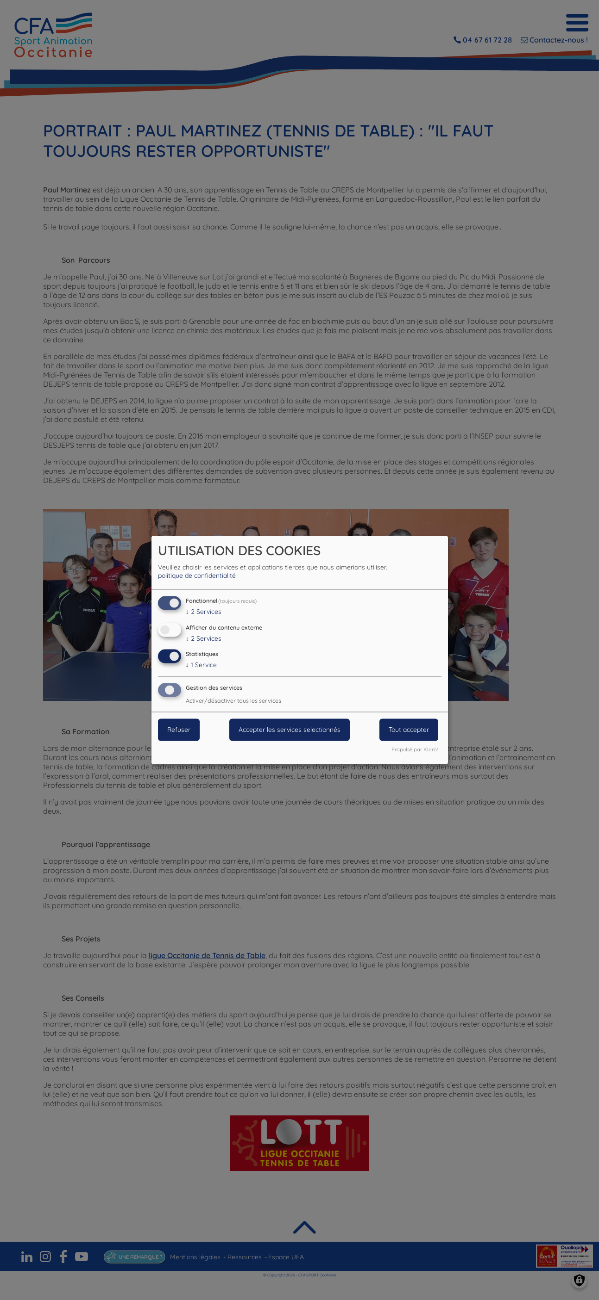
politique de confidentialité (197, 575)
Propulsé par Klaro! (414, 750)
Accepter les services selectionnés (289, 730)
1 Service (201, 665)
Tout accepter (409, 730)
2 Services (203, 611)
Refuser (178, 730)
